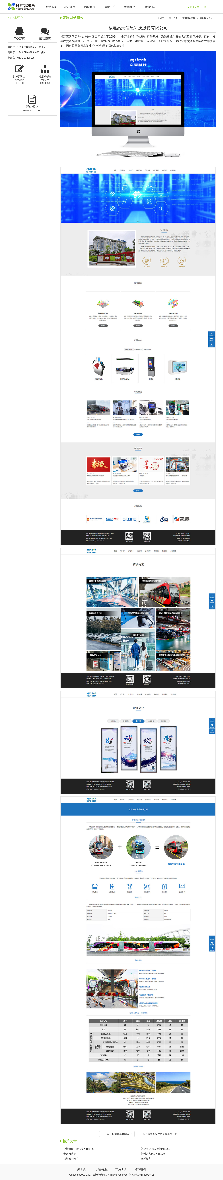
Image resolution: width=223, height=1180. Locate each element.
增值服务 (130, 6)
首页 (162, 18)
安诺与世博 (69, 1153)
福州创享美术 (70, 1158)
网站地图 (140, 1169)
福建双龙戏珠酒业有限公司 (156, 1148)
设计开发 (70, 6)
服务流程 (102, 1169)
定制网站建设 (206, 18)
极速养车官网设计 (122, 1134)
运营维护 (110, 6)
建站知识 (150, 6)
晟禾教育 (146, 1158)
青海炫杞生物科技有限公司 (162, 1134)
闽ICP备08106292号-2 (141, 1174)
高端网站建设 (188, 18)
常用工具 (121, 1169)
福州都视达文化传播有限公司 (79, 1148)
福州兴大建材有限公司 (153, 1153)
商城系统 (90, 6)
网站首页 (51, 6)
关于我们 (82, 1169)
